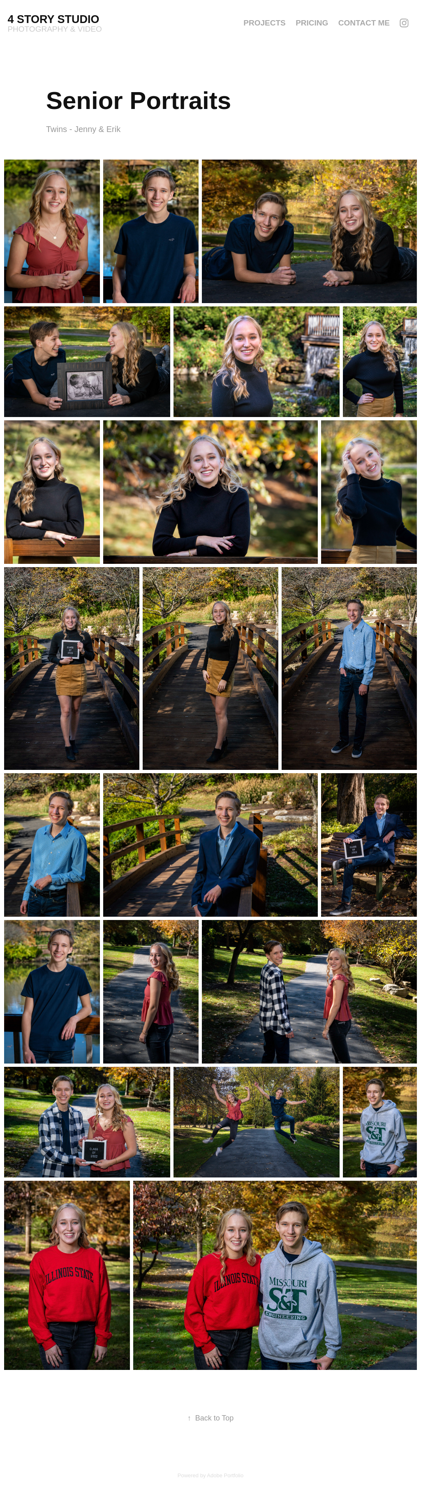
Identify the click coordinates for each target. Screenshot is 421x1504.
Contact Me (364, 23)
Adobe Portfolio (225, 1475)
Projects (264, 23)
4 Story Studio (54, 19)
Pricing (312, 23)
